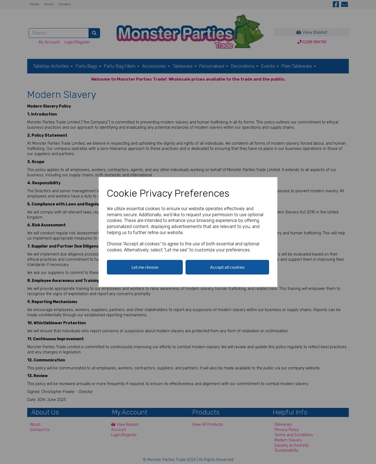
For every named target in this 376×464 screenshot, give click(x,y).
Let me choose (144, 267)
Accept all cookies (227, 267)
